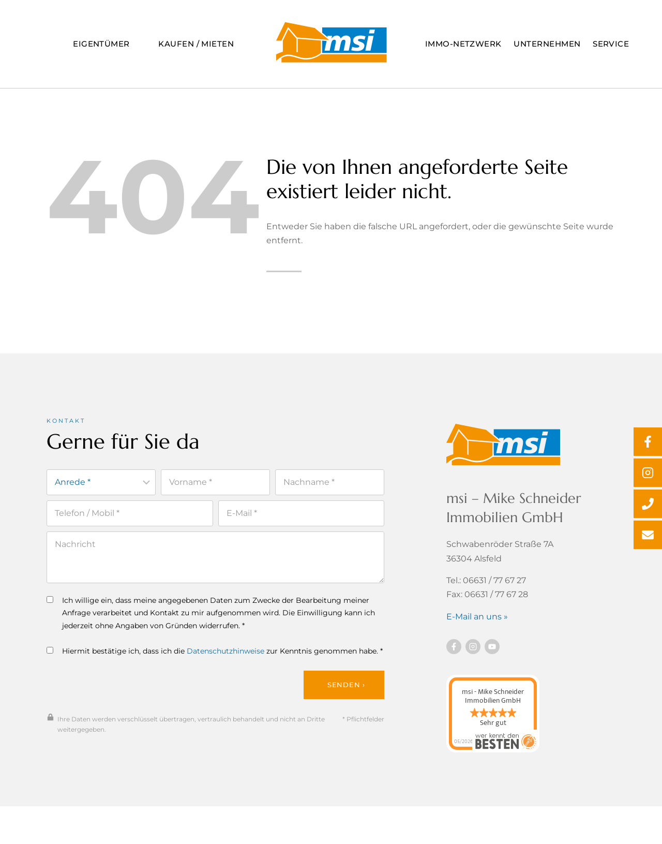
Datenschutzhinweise (225, 653)
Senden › (346, 687)
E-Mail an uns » (477, 618)
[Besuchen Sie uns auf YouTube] (492, 648)
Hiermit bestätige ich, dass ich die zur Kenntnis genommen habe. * (215, 653)
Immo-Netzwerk (463, 44)
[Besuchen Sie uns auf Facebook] (453, 648)
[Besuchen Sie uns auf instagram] (472, 648)
